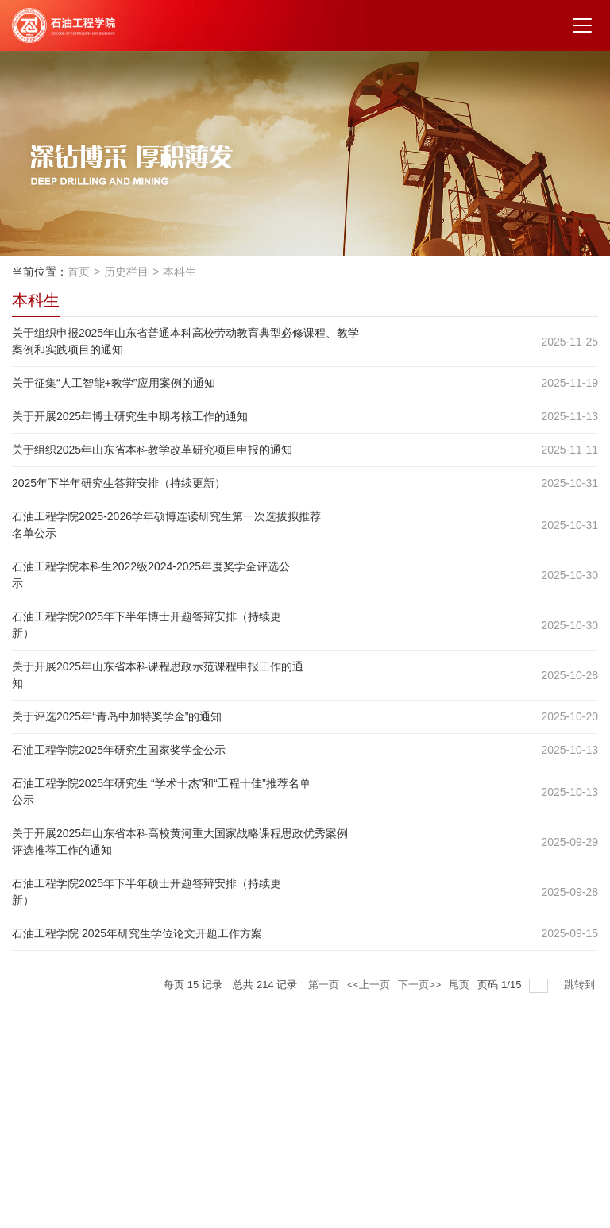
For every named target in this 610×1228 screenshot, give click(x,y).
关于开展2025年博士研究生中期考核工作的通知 (130, 416)
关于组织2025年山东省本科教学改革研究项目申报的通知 (152, 449)
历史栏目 (126, 271)
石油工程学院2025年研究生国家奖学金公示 (119, 749)
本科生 (179, 271)
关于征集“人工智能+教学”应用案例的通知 (113, 383)
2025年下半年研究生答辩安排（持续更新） (119, 483)
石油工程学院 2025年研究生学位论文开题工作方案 (137, 933)
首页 (79, 271)
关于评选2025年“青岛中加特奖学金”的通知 (117, 716)
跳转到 (581, 985)
